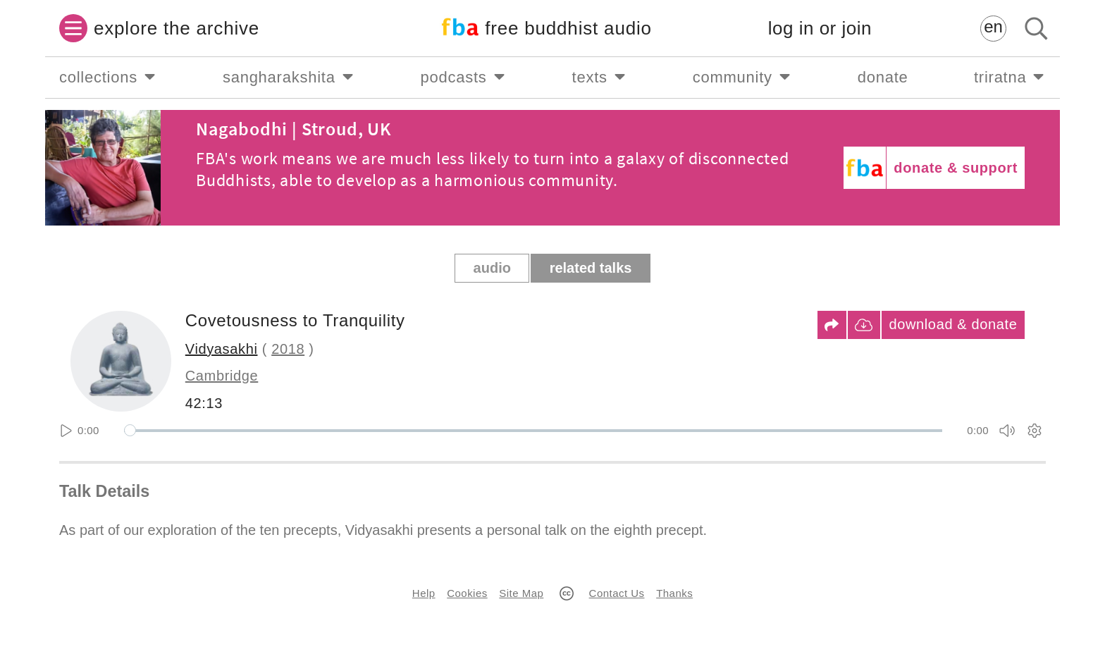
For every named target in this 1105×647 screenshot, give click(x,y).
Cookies (467, 593)
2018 (287, 349)
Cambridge (222, 375)
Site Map (521, 593)
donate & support (956, 167)
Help (424, 593)
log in (820, 28)
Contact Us (617, 593)
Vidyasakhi (221, 349)
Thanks (674, 593)
